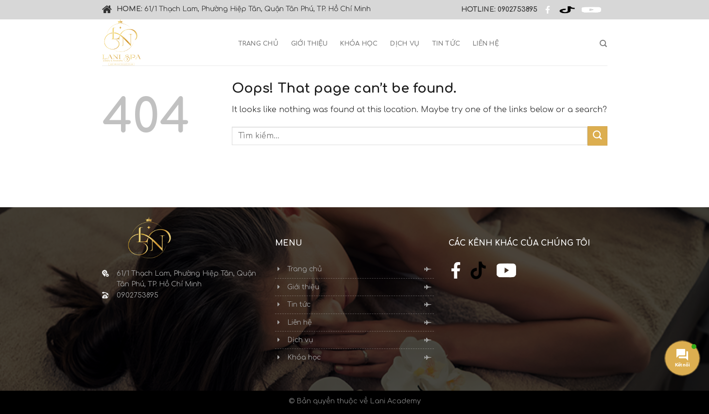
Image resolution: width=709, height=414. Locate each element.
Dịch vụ (404, 43)
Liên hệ (486, 43)
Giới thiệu (309, 43)
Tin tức (446, 43)
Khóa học (359, 43)
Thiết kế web (26, 190)
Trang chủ (258, 43)
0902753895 (517, 9)
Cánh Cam (90, 190)
